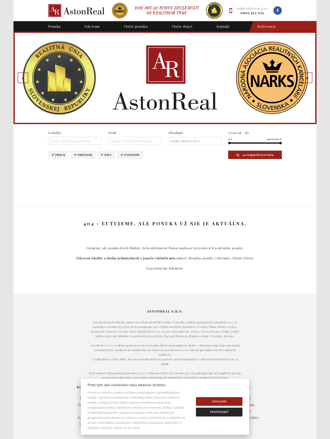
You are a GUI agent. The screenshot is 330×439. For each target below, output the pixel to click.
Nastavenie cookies (245, 378)
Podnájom (131, 155)
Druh (112, 133)
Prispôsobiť (219, 412)
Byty (165, 365)
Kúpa (108, 155)
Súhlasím (219, 401)
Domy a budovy (165, 359)
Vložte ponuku (136, 26)
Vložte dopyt (182, 26)
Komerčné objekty (165, 372)
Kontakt (223, 26)
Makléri (245, 359)
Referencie (264, 27)
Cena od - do (238, 133)
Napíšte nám (245, 365)
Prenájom (85, 155)
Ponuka (54, 26)
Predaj (60, 155)
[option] (165, 78)
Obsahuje (175, 133)
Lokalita (54, 133)
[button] (23, 78)
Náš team (92, 26)
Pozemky (165, 378)
